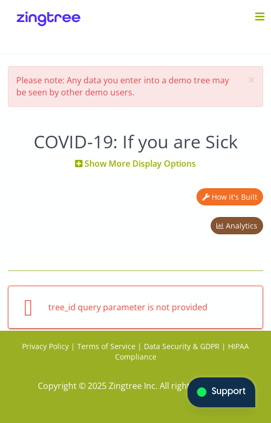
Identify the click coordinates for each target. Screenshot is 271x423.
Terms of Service (106, 346)
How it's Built (229, 197)
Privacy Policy (45, 346)
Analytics (236, 226)
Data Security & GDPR (182, 346)
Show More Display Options (135, 163)
